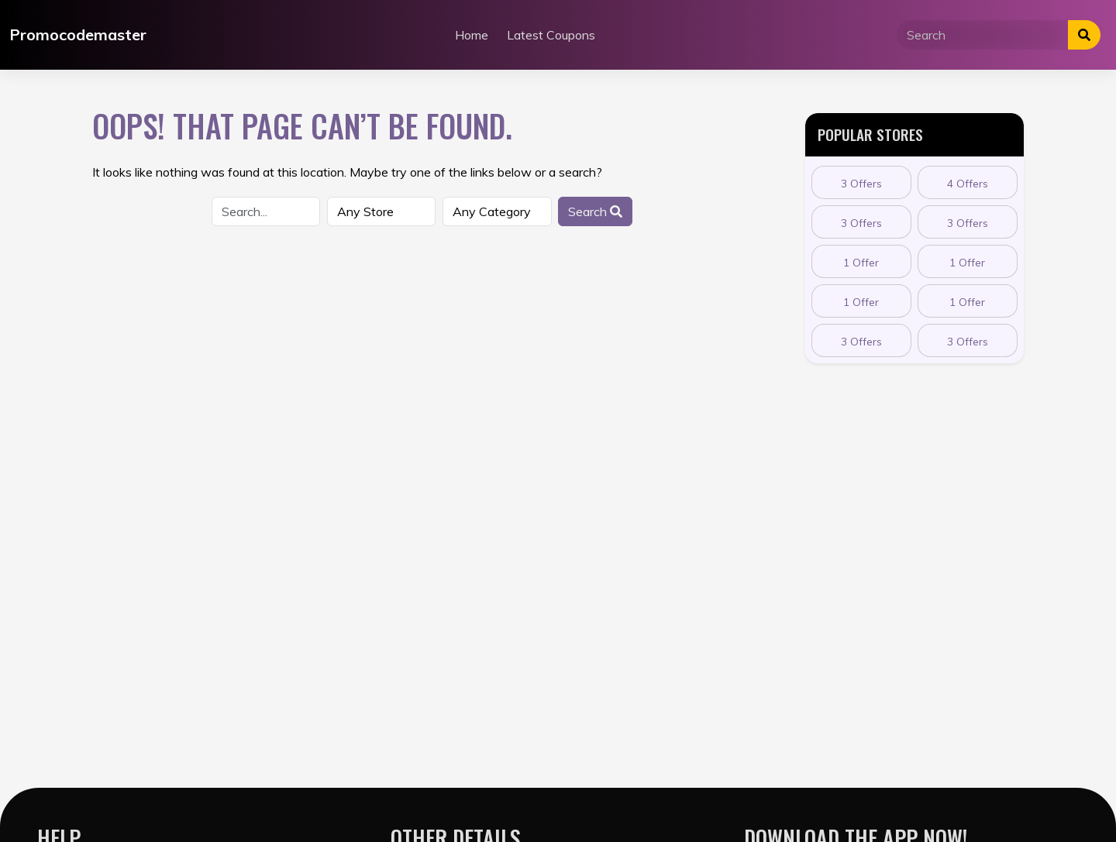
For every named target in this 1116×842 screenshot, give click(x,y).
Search (595, 211)
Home (471, 35)
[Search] (983, 35)
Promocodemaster (77, 34)
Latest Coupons (551, 35)
